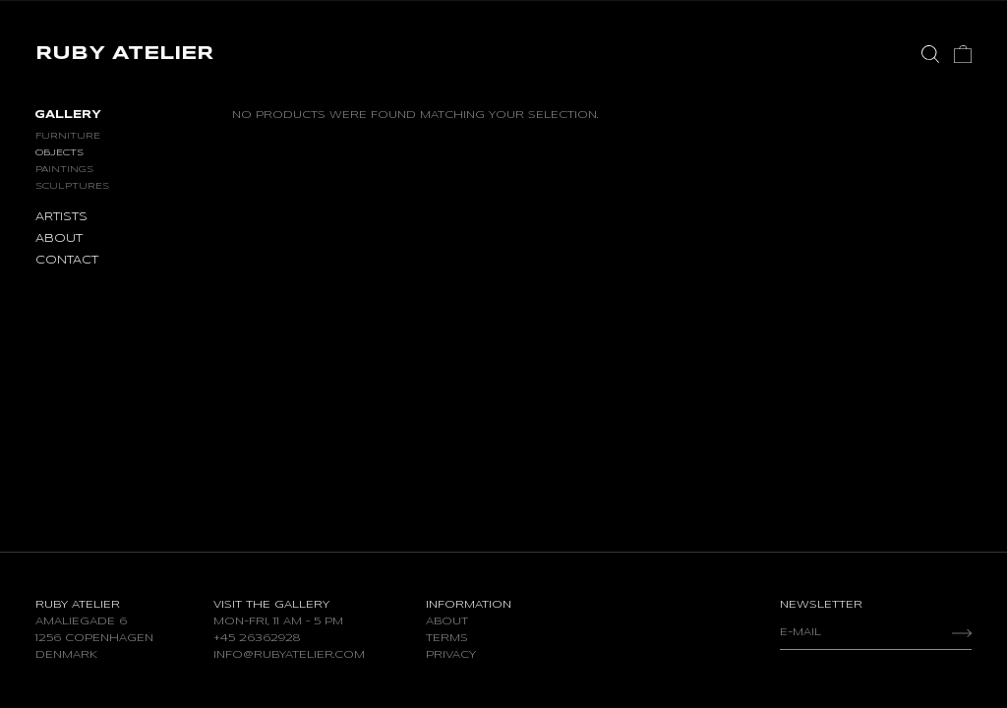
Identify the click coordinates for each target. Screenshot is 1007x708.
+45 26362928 (256, 638)
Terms (447, 638)
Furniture (67, 136)
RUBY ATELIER (124, 54)
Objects (59, 152)
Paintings (64, 169)
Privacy (451, 655)
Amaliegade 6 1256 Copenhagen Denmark (94, 638)
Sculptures (72, 186)
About (447, 621)
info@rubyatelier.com (289, 655)
